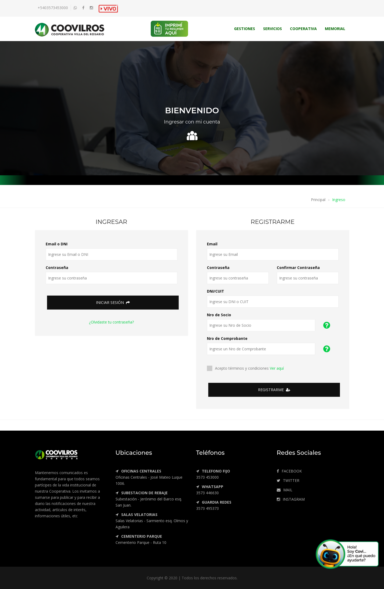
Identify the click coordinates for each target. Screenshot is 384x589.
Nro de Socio (219, 314)
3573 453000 (213, 474)
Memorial (335, 28)
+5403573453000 (53, 7)
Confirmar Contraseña (298, 267)
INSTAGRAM (291, 499)
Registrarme (274, 389)
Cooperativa (303, 28)
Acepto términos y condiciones (247, 368)
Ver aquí (277, 368)
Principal (318, 199)
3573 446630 (209, 489)
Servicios (272, 28)
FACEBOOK (289, 471)
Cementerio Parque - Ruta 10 (141, 539)
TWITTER (288, 480)
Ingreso (338, 199)
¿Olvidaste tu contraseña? (111, 322)
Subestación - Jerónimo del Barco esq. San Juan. (149, 499)
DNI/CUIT (215, 291)
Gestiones (244, 28)
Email (212, 243)
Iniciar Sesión (113, 302)
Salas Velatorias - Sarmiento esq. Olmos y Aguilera (152, 520)
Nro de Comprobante (227, 338)
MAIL (284, 489)
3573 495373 (213, 505)
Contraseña (57, 267)
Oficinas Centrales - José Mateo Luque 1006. (149, 477)
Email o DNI (56, 243)
